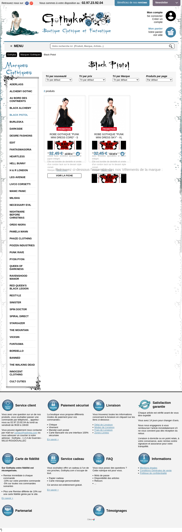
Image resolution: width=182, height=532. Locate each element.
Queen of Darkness (17, 267)
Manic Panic (18, 191)
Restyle (15, 295)
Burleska (16, 121)
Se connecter (155, 15)
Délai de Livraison (103, 424)
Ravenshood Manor (18, 277)
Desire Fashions (21, 135)
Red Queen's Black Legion (19, 287)
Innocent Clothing (16, 373)
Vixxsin (14, 337)
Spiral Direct (19, 316)
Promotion (64, 129)
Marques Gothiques (30, 54)
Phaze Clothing (21, 238)
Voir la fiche (64, 175)
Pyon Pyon (17, 259)
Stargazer (17, 323)
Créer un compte (157, 20)
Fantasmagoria (20, 149)
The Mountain (19, 330)
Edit (12, 142)
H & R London (19, 170)
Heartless (17, 156)
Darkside (16, 128)
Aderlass (16, 84)
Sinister (15, 302)
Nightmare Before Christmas (17, 214)
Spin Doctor (18, 309)
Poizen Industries (22, 245)
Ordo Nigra (18, 224)
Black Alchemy (20, 108)
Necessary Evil (20, 204)
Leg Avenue (17, 177)
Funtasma (16, 344)
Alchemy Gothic (21, 91)
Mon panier (155, 28)
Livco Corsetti (20, 184)
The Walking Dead (22, 364)
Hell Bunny (18, 163)
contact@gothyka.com (25, 432)
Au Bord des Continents (18, 99)
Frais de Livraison (103, 430)
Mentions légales (148, 467)
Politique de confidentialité (153, 473)
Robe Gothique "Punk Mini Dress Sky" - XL (109, 136)
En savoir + (53, 439)
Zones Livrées (101, 432)
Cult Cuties (18, 381)
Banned (15, 357)
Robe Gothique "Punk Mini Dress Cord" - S (64, 136)
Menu (16, 46)
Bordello (17, 350)
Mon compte (155, 12)
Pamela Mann (19, 231)
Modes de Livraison (104, 427)
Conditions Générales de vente (156, 470)
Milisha (15, 198)
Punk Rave (17, 252)
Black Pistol (50, 54)
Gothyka (11, 54)
